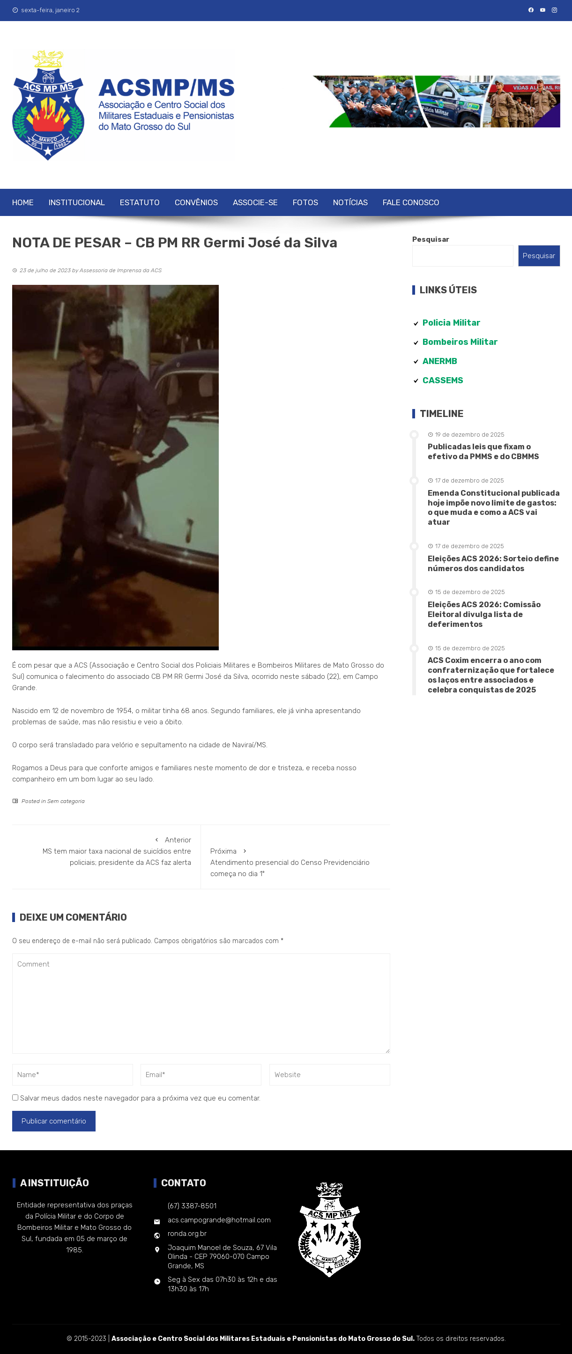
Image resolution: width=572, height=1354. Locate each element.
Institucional (77, 202)
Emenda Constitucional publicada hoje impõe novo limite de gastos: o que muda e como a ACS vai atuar (494, 508)
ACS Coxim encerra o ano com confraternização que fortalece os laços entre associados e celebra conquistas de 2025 (491, 675)
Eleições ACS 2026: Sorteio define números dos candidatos (493, 563)
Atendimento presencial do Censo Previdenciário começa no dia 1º (295, 862)
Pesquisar (430, 239)
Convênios (196, 202)
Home (23, 202)
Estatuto (140, 202)
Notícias (350, 202)
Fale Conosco (411, 202)
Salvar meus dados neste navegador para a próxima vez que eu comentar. (140, 1098)
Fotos (305, 202)
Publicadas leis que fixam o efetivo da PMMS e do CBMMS (483, 451)
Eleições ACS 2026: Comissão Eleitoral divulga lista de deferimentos (484, 614)
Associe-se (255, 202)
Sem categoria (66, 801)
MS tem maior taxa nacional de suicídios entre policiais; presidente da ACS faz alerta (107, 850)
